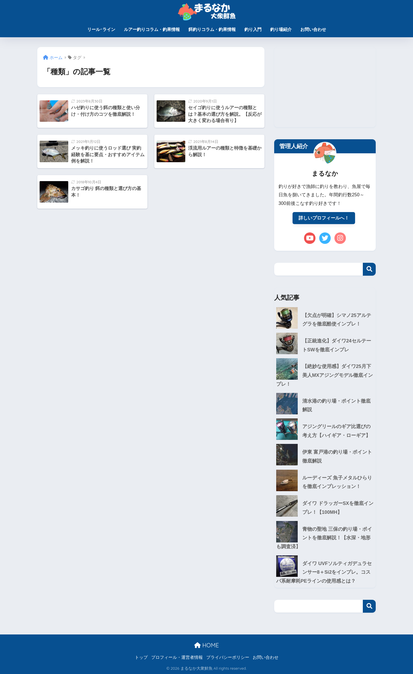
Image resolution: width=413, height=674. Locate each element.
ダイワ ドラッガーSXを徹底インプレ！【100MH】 (337, 508)
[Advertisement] (325, 87)
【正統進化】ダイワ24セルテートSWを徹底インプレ (336, 345)
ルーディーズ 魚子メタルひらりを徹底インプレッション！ (337, 482)
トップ (141, 657)
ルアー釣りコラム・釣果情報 (152, 29)
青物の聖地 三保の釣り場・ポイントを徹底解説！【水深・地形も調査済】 (324, 537)
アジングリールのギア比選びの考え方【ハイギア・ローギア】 (336, 431)
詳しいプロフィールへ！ (324, 217)
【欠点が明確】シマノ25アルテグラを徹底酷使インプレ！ (336, 320)
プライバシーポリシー (227, 657)
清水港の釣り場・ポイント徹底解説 (336, 405)
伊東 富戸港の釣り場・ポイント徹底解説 (337, 456)
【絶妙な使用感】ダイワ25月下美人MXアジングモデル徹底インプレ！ (324, 375)
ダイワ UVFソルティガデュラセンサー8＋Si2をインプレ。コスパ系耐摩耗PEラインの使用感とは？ (324, 572)
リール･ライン (101, 29)
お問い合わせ (313, 29)
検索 (369, 269)
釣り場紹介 (281, 29)
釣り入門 (253, 29)
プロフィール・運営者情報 (177, 657)
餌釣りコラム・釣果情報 (212, 29)
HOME (206, 645)
